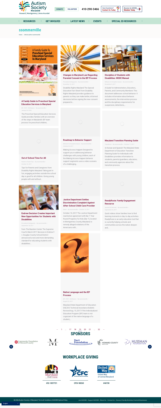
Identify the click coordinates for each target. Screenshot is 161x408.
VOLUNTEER (72, 14)
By (41, 112)
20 (85, 334)
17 (70, 334)
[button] (11, 351)
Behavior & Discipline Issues (113, 86)
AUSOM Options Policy (59, 405)
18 (75, 334)
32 (99, 334)
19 (80, 334)
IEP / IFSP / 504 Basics (27, 112)
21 (90, 334)
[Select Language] (11, 403)
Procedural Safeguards (70, 86)
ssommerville (30, 34)
